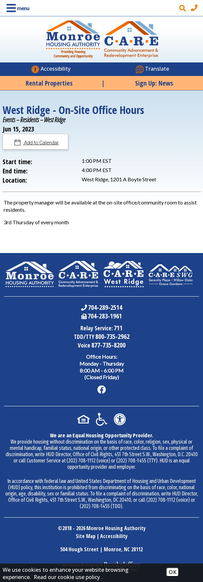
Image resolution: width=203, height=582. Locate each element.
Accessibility (114, 536)
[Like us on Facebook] (101, 389)
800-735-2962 (112, 336)
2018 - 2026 (73, 528)
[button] (16, 8)
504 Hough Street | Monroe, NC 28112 (101, 549)
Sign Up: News (154, 83)
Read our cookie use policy (67, 577)
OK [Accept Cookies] (172, 572)
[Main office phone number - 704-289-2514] (195, 8)
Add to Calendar (41, 143)
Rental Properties (49, 83)
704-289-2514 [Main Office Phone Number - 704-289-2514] (105, 307)
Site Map (86, 536)
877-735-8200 (108, 345)
